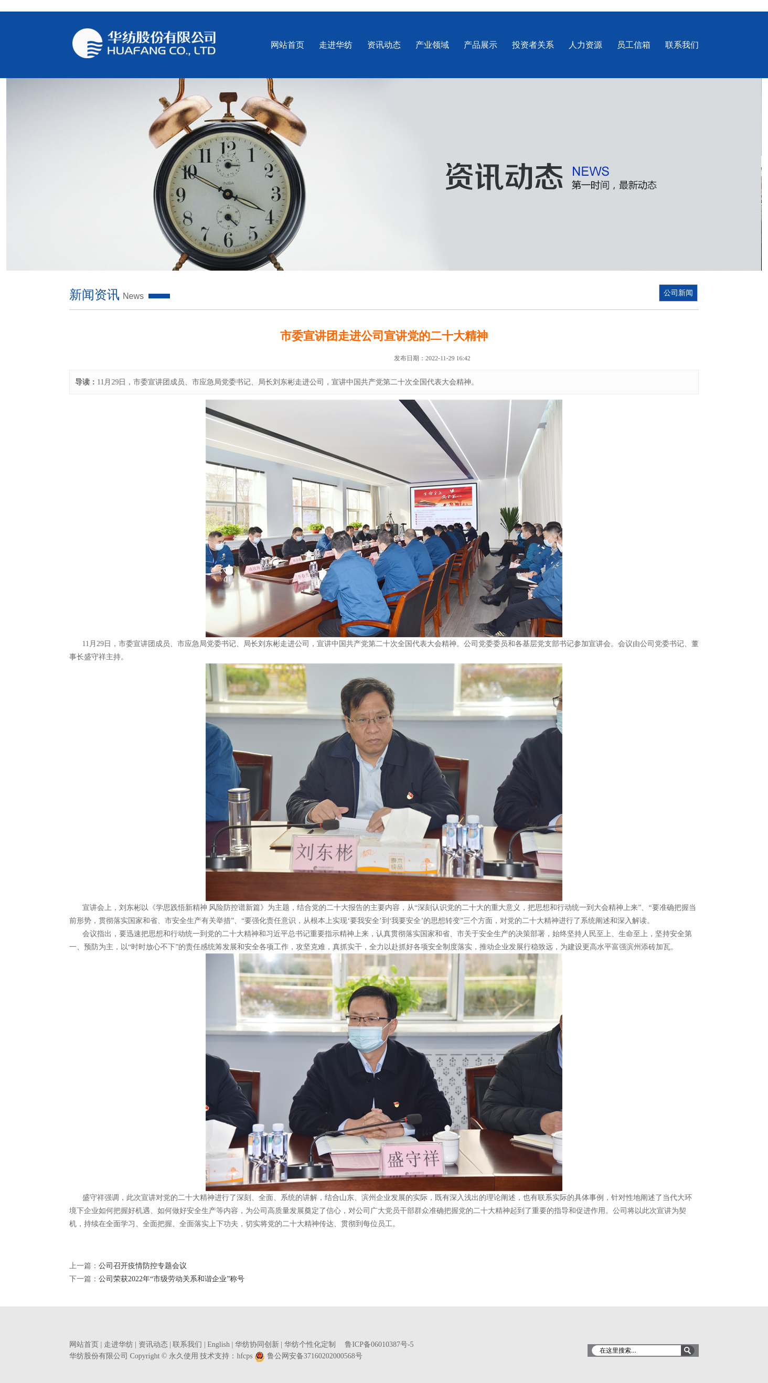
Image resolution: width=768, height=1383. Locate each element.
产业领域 (432, 44)
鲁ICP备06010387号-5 (379, 1344)
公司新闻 (678, 293)
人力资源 (585, 44)
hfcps (244, 1356)
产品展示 (480, 44)
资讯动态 (384, 44)
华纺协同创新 (257, 1344)
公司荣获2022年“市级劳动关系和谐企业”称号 (171, 1279)
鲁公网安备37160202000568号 (314, 1356)
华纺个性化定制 (310, 1344)
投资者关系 (533, 44)
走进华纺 (336, 44)
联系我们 (682, 44)
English (218, 1344)
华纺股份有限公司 (144, 43)
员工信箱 (633, 44)
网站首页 (287, 44)
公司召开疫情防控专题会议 (143, 1266)
